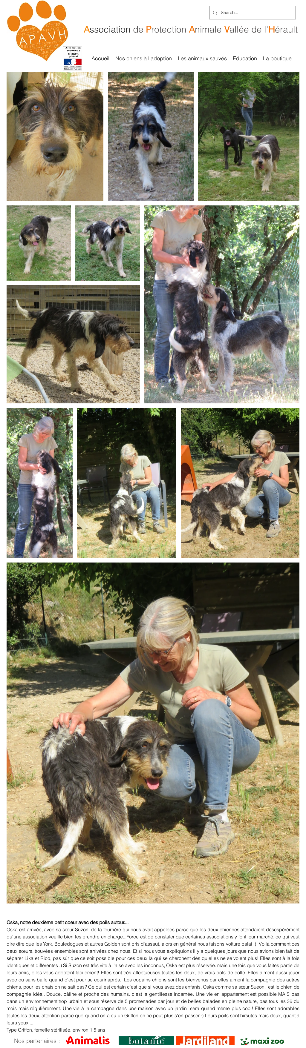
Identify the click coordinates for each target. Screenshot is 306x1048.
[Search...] (252, 12)
